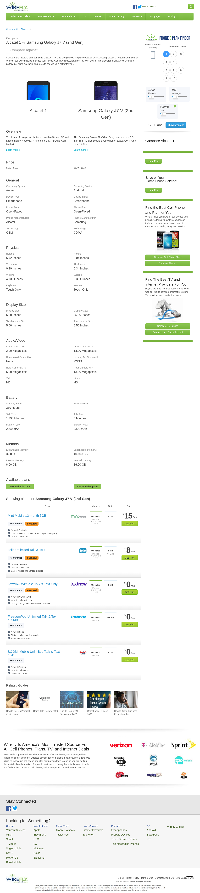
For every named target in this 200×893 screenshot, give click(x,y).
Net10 (9, 849)
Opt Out (189, 872)
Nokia (32, 849)
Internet (97, 16)
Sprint (9, 837)
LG (31, 841)
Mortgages (155, 16)
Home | (120, 872)
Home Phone (69, 16)
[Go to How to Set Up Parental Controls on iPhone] (17, 699)
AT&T (8, 833)
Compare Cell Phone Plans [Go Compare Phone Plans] (167, 237)
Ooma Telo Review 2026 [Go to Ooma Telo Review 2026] (45, 711)
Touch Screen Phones (110, 837)
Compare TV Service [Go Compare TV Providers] (167, 306)
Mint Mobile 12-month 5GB (27, 515)
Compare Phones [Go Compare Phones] (168, 243)
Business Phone (46, 16)
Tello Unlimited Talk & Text (26, 549)
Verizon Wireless (14, 830)
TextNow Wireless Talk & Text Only (32, 584)
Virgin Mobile (12, 845)
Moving (171, 16)
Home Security (116, 16)
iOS (132, 837)
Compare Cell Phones (17, 29)
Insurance (137, 16)
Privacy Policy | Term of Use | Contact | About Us (149, 872)
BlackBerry (35, 833)
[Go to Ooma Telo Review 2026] (44, 699)
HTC (32, 837)
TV (84, 16)
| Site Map (180, 872)
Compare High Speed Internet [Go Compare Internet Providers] (168, 312)
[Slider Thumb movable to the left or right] (151, 77)
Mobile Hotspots (59, 830)
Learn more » (13, 149)
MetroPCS (11, 853)
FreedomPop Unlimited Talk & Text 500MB (32, 618)
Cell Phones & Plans (20, 16)
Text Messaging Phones (111, 841)
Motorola (34, 845)
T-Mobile (10, 841)
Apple (32, 830)
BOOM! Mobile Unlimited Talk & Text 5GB (34, 653)
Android (134, 830)
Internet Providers (84, 830)
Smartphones (106, 830)
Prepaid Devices (108, 833)
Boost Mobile (12, 857)
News (145, 6)
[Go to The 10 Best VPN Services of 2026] (71, 699)
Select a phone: (153, 46)
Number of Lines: (177, 47)
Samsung (34, 853)
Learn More (153, 141)
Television (80, 833)
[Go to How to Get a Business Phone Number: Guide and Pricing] (126, 699)
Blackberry (136, 833)
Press (153, 6)
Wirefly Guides (156, 826)
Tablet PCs (57, 833)
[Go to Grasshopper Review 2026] (99, 699)
